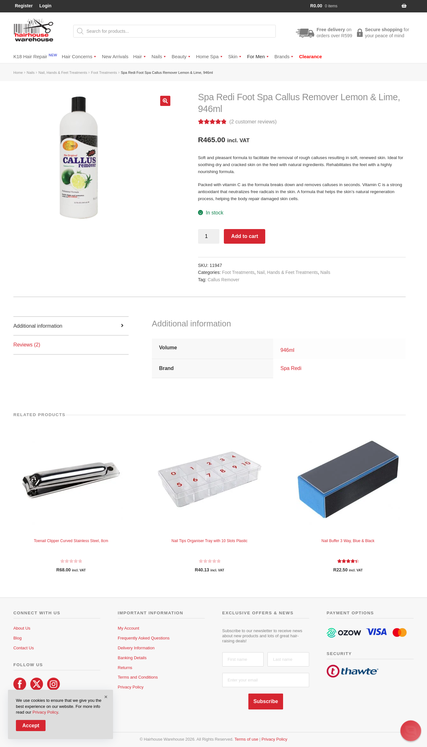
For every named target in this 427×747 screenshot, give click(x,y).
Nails (159, 56)
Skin (235, 56)
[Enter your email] (265, 680)
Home (18, 72)
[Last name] (288, 659)
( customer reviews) (252, 121)
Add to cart (244, 236)
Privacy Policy (131, 687)
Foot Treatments (104, 72)
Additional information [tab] (37, 326)
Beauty (181, 56)
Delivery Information (136, 648)
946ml (288, 350)
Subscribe (265, 701)
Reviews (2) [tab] (26, 344)
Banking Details (132, 657)
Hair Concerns (79, 56)
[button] (165, 101)
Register (24, 5)
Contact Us (23, 648)
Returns (125, 667)
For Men (258, 56)
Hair (140, 56)
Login (45, 5)
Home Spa (210, 56)
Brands (284, 56)
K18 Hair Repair (35, 56)
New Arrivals (115, 56)
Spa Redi (291, 368)
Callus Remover (223, 279)
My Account (128, 628)
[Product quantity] (209, 236)
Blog (17, 638)
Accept (30, 725)
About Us (21, 628)
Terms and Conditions (138, 677)
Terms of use (246, 739)
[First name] (243, 659)
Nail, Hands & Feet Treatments (63, 72)
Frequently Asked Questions (144, 638)
